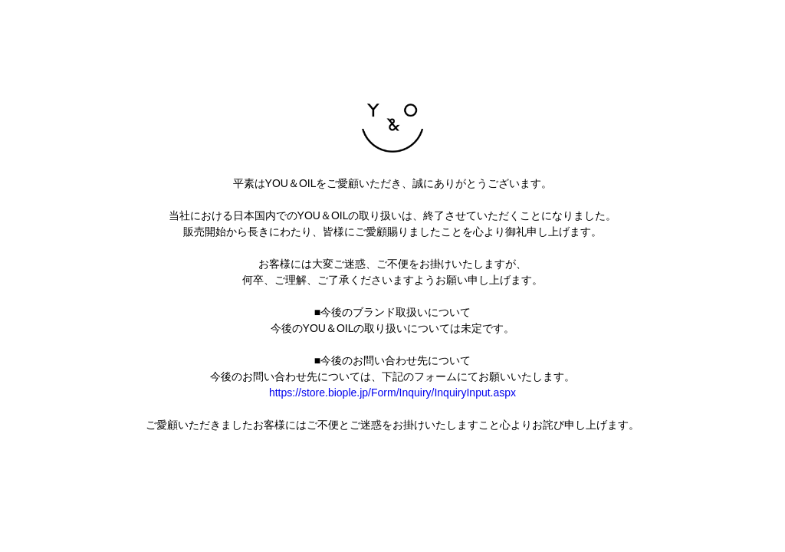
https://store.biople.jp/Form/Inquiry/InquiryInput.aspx (392, 392)
